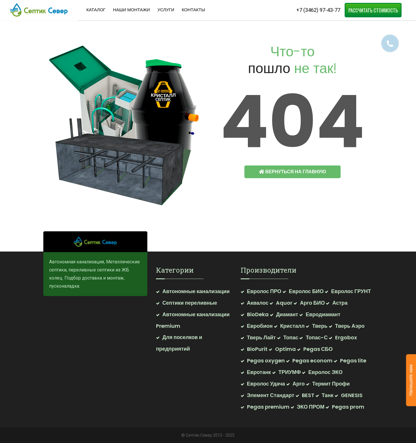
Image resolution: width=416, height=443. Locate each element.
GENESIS (352, 395)
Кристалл (292, 326)
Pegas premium (268, 406)
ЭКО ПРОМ (311, 406)
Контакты (193, 10)
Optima (285, 349)
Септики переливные (189, 302)
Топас (290, 337)
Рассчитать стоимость (373, 10)
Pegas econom (312, 360)
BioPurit (257, 349)
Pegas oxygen (266, 360)
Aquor (284, 302)
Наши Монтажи (131, 10)
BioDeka (258, 314)
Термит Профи (331, 383)
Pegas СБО (318, 349)
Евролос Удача (266, 383)
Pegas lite (353, 360)
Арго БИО (312, 302)
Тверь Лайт (261, 337)
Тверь (319, 326)
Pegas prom (348, 406)
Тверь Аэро (350, 326)
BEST (308, 395)
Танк (327, 395)
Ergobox (346, 337)
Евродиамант (323, 314)
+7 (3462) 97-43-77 (318, 10)
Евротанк (259, 372)
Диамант (287, 314)
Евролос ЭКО (325, 372)
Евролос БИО (306, 291)
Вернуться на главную (292, 171)
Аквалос (258, 302)
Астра (340, 302)
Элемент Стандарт (270, 395)
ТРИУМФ (289, 372)
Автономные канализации (196, 291)
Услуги (165, 10)
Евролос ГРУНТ (351, 291)
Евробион (260, 326)
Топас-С (317, 337)
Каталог (95, 10)
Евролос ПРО (264, 291)
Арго (299, 383)
